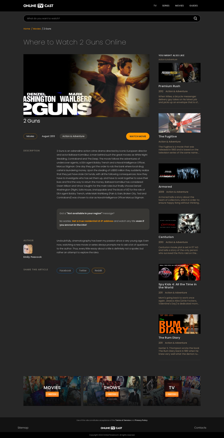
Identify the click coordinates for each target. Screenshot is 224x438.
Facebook (65, 270)
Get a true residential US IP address (92, 221)
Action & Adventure (73, 136)
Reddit (98, 270)
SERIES (165, 5)
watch (52, 394)
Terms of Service (123, 420)
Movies (179, 5)
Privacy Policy (141, 420)
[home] (62, 5)
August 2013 (48, 136)
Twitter (83, 270)
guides (193, 5)
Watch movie (138, 136)
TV (155, 5)
